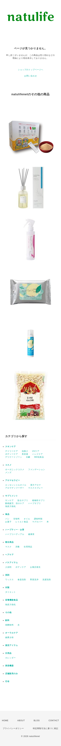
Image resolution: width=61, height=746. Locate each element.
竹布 (7, 681)
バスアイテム (11, 562)
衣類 (7, 587)
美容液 (25, 454)
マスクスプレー (35, 488)
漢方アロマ (35, 485)
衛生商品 (9, 542)
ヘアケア (9, 554)
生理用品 (28, 547)
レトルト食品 (21, 522)
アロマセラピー (12, 480)
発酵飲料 (9, 625)
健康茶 (31, 534)
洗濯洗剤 (46, 579)
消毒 (17, 547)
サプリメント (11, 496)
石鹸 (28, 457)
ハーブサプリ (34, 503)
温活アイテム (11, 645)
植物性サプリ (38, 500)
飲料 (7, 620)
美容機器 (9, 666)
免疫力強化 (10, 506)
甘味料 (16, 519)
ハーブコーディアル (14, 534)
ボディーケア (11, 454)
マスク (8, 547)
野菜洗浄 (34, 579)
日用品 (8, 653)
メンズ (8, 472)
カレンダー (10, 658)
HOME (5, 720)
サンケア (9, 500)
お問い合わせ (30, 76)
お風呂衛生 (35, 567)
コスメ (8, 465)
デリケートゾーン (13, 457)
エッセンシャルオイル (15, 485)
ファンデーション (36, 469)
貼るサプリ (23, 500)
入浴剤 (8, 567)
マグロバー (37, 522)
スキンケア (10, 446)
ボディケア (20, 567)
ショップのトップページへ (30, 70)
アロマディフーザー (14, 488)
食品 (7, 514)
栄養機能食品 (11, 600)
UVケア (36, 451)
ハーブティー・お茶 (14, 529)
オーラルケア (11, 633)
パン (7, 519)
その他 (8, 612)
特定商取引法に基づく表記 (45, 728)
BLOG (37, 720)
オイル (27, 519)
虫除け (25, 451)
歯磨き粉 (9, 637)
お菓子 (8, 522)
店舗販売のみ (11, 673)
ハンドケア (37, 454)
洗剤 (7, 575)
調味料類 (38, 519)
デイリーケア (11, 451)
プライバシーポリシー (13, 728)
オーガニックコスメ (14, 469)
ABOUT (21, 720)
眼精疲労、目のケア (14, 503)
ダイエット (10, 592)
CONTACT (54, 720)
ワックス (9, 579)
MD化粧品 (39, 457)
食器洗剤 (22, 579)
